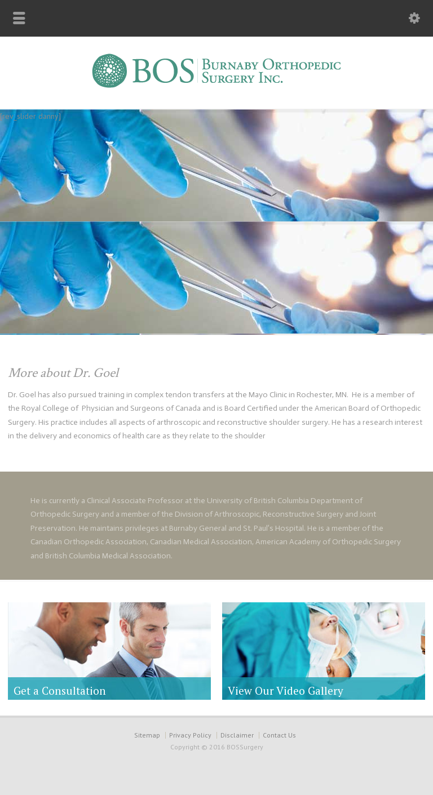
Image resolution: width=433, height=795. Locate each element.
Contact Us (279, 735)
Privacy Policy (190, 735)
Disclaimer (237, 735)
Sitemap (147, 735)
